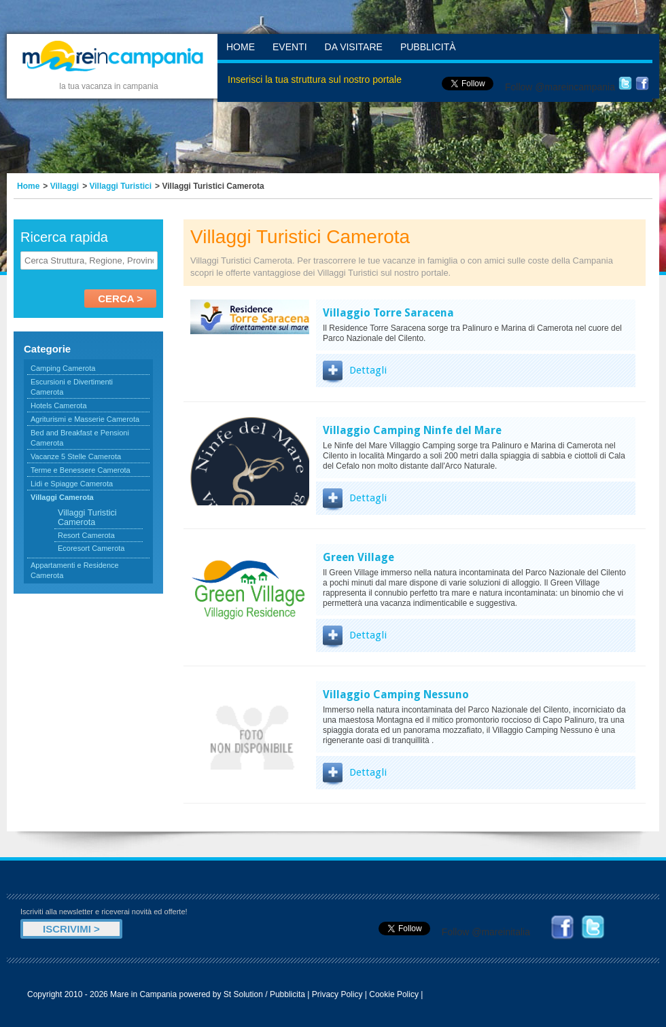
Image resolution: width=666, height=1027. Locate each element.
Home (240, 46)
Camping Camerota (63, 368)
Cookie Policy (394, 994)
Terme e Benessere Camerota (80, 470)
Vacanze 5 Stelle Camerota (76, 456)
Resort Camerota (86, 535)
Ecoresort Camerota (91, 548)
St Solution (243, 994)
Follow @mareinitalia (486, 931)
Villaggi (64, 186)
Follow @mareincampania (560, 87)
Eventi (290, 46)
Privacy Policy (337, 994)
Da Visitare (354, 46)
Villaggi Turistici (121, 186)
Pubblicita (287, 994)
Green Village (358, 557)
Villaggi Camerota (62, 497)
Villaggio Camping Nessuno (396, 694)
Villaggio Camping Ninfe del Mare (412, 430)
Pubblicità (428, 46)
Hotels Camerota (59, 405)
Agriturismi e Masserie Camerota (85, 419)
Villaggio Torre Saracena (388, 312)
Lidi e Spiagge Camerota (72, 484)
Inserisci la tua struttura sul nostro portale (315, 79)
